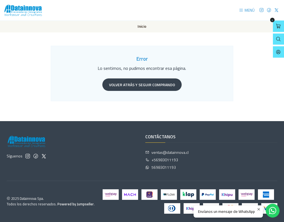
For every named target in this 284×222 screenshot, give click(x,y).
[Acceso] (278, 52)
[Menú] (247, 10)
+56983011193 (161, 160)
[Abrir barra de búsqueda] (278, 39)
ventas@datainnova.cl (167, 152)
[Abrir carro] (278, 26)
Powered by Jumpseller (75, 204)
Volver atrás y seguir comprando (142, 85)
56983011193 (160, 167)
